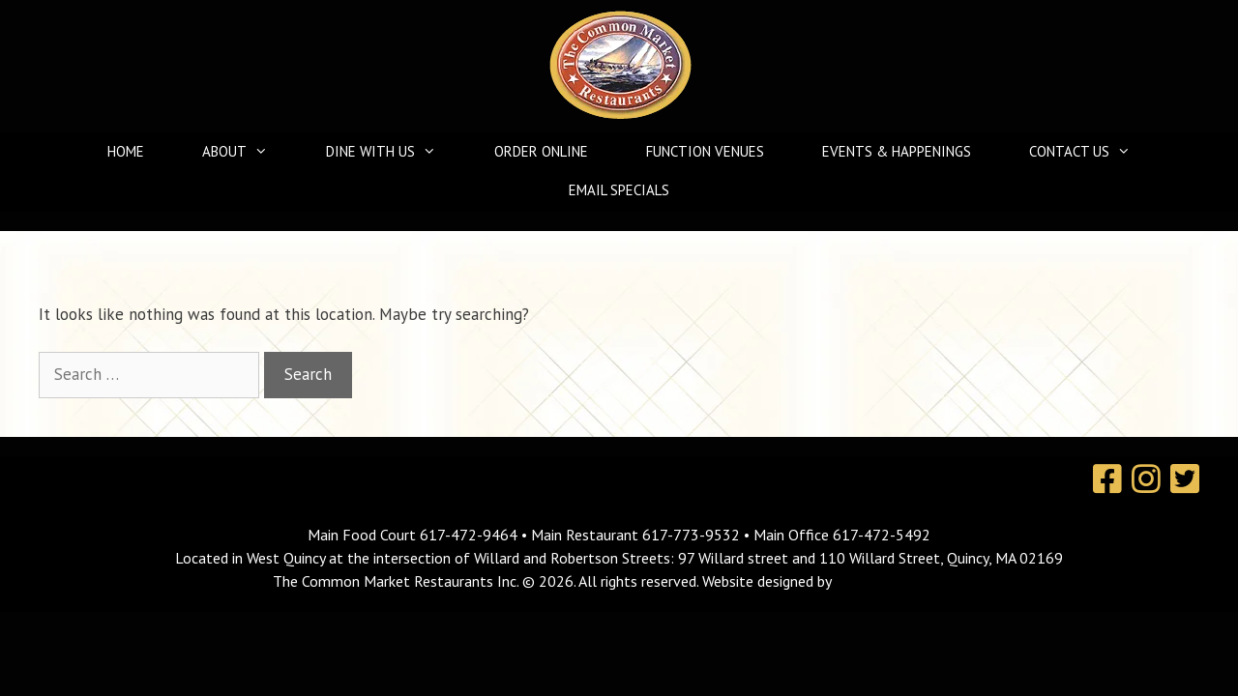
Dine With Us (391, 151)
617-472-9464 (470, 534)
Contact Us (1089, 151)
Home (125, 151)
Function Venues (705, 151)
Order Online (541, 151)
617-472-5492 (881, 534)
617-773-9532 (691, 534)
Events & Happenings (896, 151)
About (244, 151)
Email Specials (619, 190)
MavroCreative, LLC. (900, 581)
